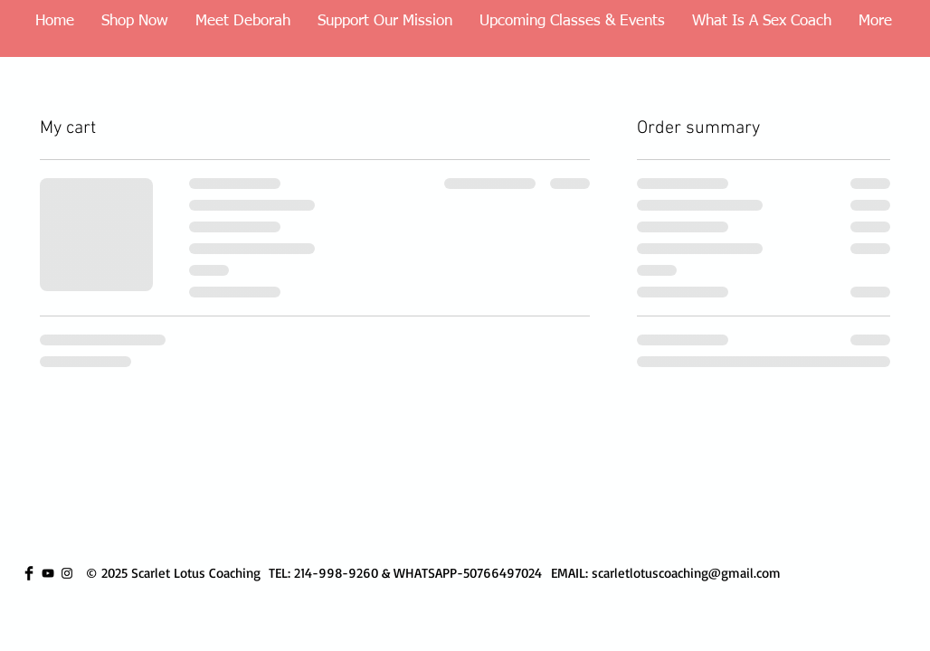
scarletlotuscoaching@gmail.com (686, 572)
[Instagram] (67, 573)
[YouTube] (48, 573)
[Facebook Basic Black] (29, 573)
